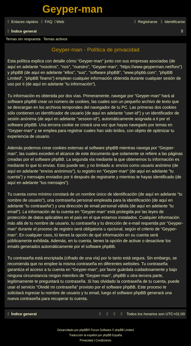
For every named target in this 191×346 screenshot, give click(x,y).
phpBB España (112, 335)
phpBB (83, 330)
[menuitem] (46, 22)
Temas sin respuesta (23, 39)
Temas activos (55, 39)
